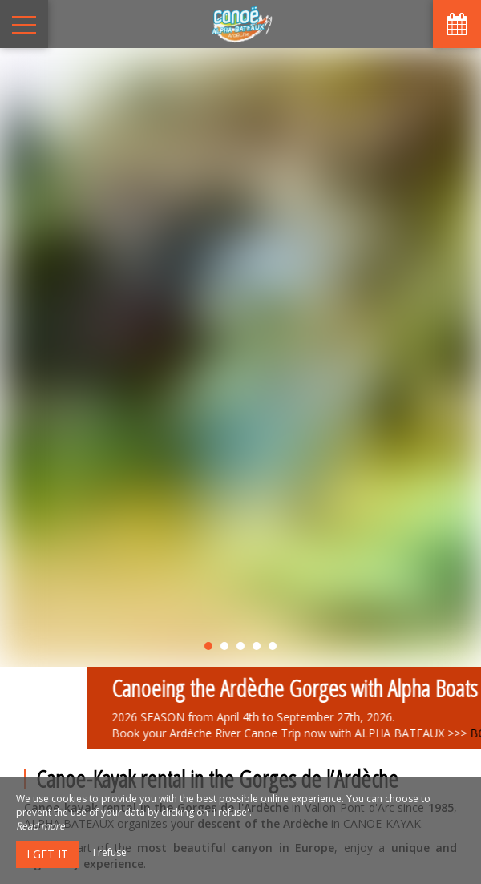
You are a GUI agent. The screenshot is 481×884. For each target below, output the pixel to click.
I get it (47, 854)
